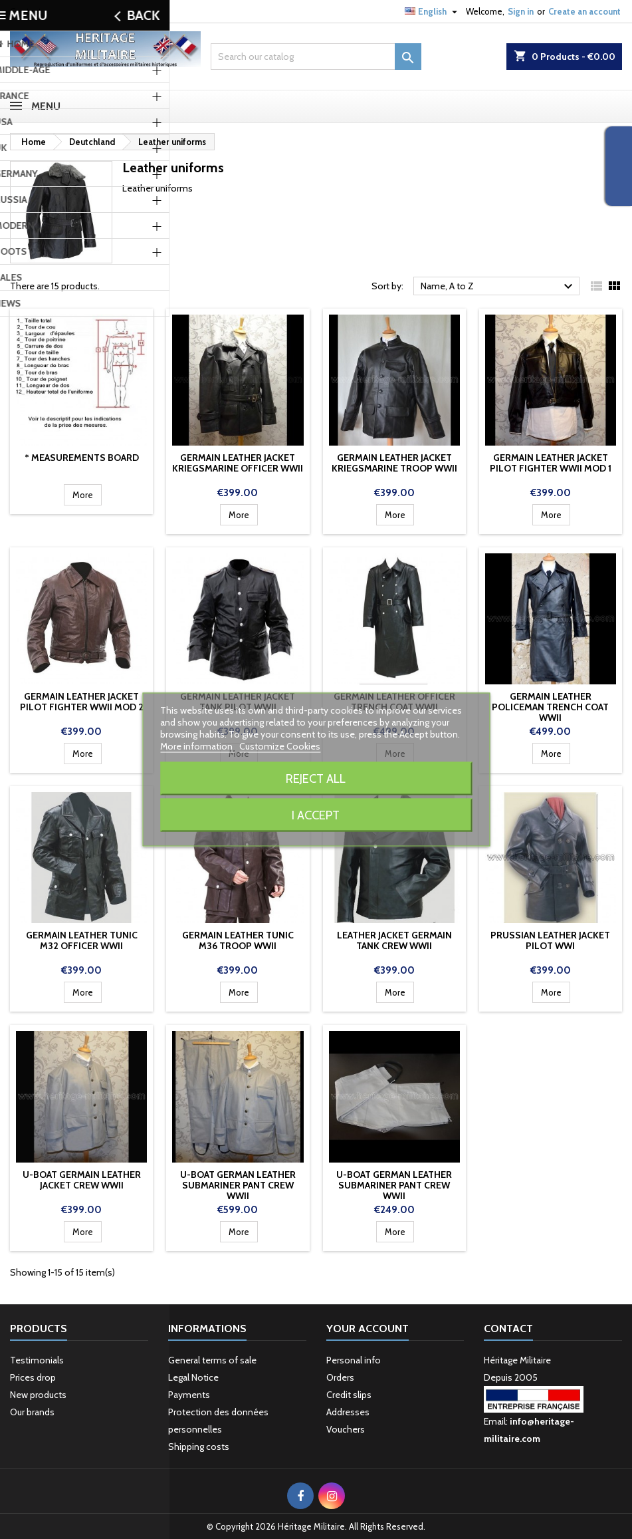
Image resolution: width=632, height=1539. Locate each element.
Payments (189, 1395)
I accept (316, 815)
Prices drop (33, 1377)
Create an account (584, 11)
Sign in (521, 11)
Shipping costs (198, 1447)
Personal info (353, 1360)
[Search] (316, 56)
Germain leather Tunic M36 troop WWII (238, 940)
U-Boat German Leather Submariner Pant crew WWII (238, 1185)
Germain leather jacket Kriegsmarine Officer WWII (237, 463)
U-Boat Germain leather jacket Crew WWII (82, 1180)
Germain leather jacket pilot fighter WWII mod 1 (550, 463)
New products (38, 1395)
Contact (25, 11)
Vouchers (345, 1429)
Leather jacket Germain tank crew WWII (394, 940)
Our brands (32, 1412)
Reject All (316, 778)
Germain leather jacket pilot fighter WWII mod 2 (82, 701)
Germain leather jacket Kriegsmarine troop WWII (394, 463)
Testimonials (37, 1360)
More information (197, 746)
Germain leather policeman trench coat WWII (550, 707)
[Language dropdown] (433, 11)
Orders (340, 1377)
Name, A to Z (498, 287)
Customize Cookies (279, 746)
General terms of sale (212, 1360)
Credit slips (348, 1395)
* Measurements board (82, 458)
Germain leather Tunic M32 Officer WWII (82, 940)
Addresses (347, 1412)
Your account (367, 1328)
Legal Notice (193, 1377)
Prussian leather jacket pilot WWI (550, 940)
